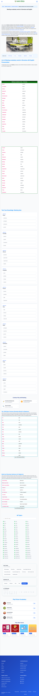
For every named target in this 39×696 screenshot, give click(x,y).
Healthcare (6, 554)
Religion (5, 544)
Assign (3, 100)
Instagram (22, 679)
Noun (19, 583)
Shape (5, 529)
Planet (28, 529)
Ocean (17, 527)
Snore (3, 424)
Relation (28, 546)
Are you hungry (4, 501)
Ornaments (28, 550)
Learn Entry (3, 692)
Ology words (6, 556)
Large (3, 441)
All (2, 420)
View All (2, 672)
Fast (3, 427)
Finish (3, 126)
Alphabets (25, 55)
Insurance (28, 548)
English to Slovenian (8, 6)
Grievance (3, 152)
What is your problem (5, 485)
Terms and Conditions (23, 691)
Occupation (17, 552)
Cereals (5, 540)
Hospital (17, 544)
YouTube (22, 681)
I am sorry (3, 494)
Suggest (3, 185)
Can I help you (4, 492)
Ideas (3, 154)
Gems (5, 523)
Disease (5, 538)
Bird (4, 525)
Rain (3, 434)
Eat (2, 417)
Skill (3, 443)
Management (18, 556)
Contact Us (34, 691)
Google (28, 536)
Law (27, 521)
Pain (3, 431)
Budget (3, 105)
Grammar (30, 55)
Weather (28, 538)
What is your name (5, 482)
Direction (5, 548)
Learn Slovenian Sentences (19, 508)
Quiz (15, 55)
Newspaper (17, 554)
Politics (28, 542)
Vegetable (17, 548)
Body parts (6, 552)
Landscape (17, 550)
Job (16, 521)
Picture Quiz (13, 569)
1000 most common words (5, 677)
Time (16, 523)
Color (16, 525)
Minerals (17, 542)
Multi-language (6, 569)
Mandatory (4, 159)
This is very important (5, 499)
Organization (4, 168)
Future (3, 150)
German (2, 663)
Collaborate (4, 114)
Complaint (4, 119)
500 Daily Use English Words (5, 679)
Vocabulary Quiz (15, 574)
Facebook (22, 677)
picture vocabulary (27, 31)
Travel (5, 536)
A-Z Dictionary (10, 55)
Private (3, 173)
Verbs (15, 583)
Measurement (29, 556)
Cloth (28, 527)
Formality (3, 131)
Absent (3, 84)
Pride (3, 436)
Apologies (3, 98)
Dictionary (21, 672)
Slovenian (32, 27)
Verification (4, 192)
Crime (16, 529)
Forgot (3, 128)
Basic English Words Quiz (27, 569)
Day (4, 521)
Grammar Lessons (23, 668)
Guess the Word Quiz (7, 574)
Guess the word (3, 686)
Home (3, 6)
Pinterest (22, 683)
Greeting (28, 544)
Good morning (4, 480)
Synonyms (5, 583)
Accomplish (4, 86)
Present (3, 171)
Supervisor (4, 187)
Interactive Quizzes (23, 670)
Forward (3, 147)
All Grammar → (24, 583)
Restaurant (28, 552)
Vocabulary (20, 55)
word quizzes (22, 31)
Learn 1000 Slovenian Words (19, 457)
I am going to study (5, 506)
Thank (3, 448)
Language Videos (4, 683)
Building (5, 546)
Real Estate (28, 554)
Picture (17, 546)
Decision (3, 121)
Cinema (17, 536)
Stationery (5, 550)
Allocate (3, 93)
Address (3, 88)
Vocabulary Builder (23, 666)
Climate (17, 538)
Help (3, 429)
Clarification (4, 112)
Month (28, 525)
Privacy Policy (17, 691)
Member (3, 164)
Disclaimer (29, 691)
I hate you (3, 487)
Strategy (3, 180)
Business (3, 107)
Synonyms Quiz (19, 569)
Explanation (4, 124)
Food (27, 523)
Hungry (3, 455)
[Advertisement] (19, 17)
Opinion (3, 166)
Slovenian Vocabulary (15, 6)
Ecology (17, 540)
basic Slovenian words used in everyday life (17, 29)
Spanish (2, 666)
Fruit (5, 527)
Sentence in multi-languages (5, 681)
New (3, 422)
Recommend (4, 175)
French (2, 668)
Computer (5, 542)
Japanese (2, 670)
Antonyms (11, 583)
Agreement (4, 91)
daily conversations (20, 26)
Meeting (3, 161)
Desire (3, 450)
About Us (25, 694)
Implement (4, 157)
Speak (3, 178)
